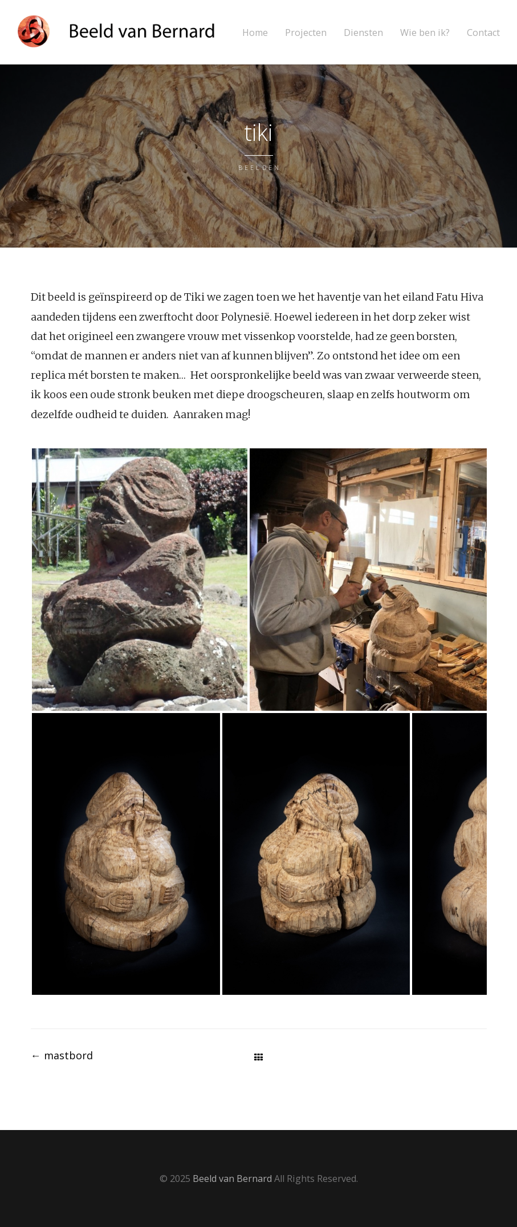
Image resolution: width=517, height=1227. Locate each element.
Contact (483, 33)
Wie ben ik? (425, 33)
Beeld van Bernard (232, 1178)
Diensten (363, 33)
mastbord (62, 1055)
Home (255, 33)
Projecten (306, 33)
